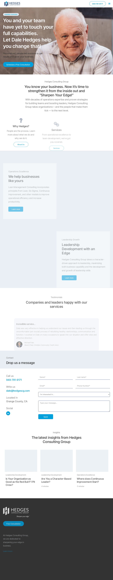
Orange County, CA (16, 401)
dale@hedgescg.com (18, 390)
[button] (109, 3)
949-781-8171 (97, 4)
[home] (12, 3)
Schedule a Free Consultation (18, 65)
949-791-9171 (14, 379)
